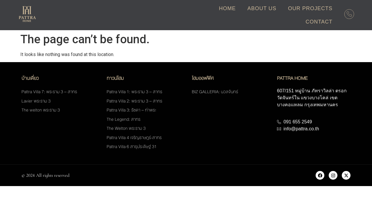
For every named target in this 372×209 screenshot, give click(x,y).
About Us (261, 8)
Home (227, 8)
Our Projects (310, 8)
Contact (318, 22)
